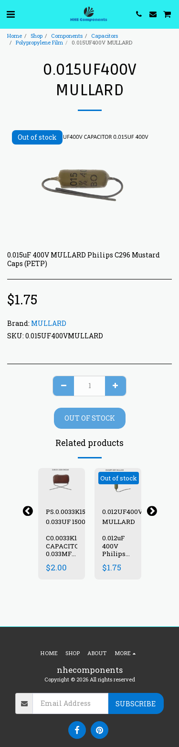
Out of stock (89, 418)
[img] (61, 483)
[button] (10, 13)
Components (67, 35)
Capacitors (104, 35)
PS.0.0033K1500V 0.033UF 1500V (72, 516)
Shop (36, 35)
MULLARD (48, 323)
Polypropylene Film (39, 42)
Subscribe (136, 703)
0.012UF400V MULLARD (122, 516)
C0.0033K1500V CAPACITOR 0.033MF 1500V (69, 550)
